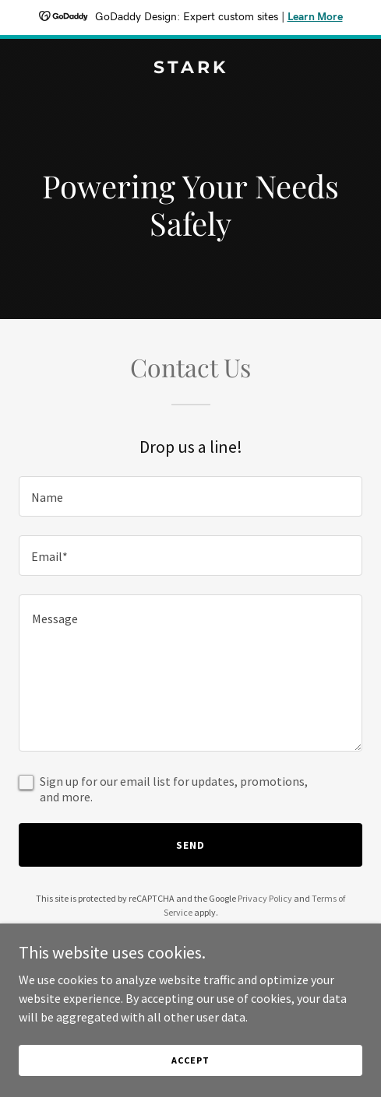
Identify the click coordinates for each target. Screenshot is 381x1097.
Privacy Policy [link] (265, 898)
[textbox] (190, 496)
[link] (190, 68)
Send (190, 845)
